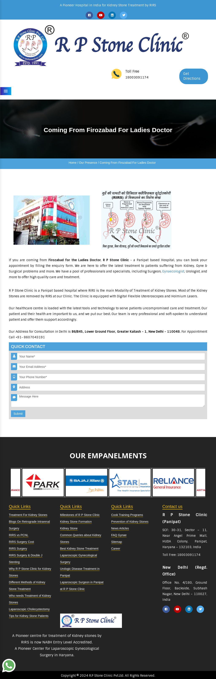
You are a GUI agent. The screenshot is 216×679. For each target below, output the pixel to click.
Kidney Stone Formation (76, 521)
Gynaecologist (173, 271)
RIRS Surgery (18, 548)
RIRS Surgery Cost (21, 541)
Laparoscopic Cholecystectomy (29, 609)
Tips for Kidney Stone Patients (29, 616)
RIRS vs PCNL (18, 535)
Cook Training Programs (127, 515)
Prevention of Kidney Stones (129, 521)
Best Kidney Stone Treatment (79, 548)
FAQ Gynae (119, 535)
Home (72, 162)
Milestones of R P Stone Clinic (80, 515)
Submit (18, 413)
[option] (130, 482)
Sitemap (116, 541)
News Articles (120, 528)
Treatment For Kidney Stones (28, 515)
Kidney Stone (69, 528)
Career (115, 548)
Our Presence (88, 162)
